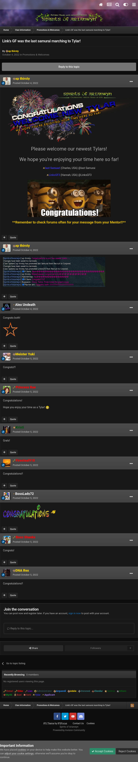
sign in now (74, 613)
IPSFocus (62, 723)
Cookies (91, 723)
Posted (25, 83)
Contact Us (78, 723)
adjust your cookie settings (19, 753)
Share (33, 648)
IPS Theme (48, 723)
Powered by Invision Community (69, 730)
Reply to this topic (69, 66)
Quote (13, 237)
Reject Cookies (127, 751)
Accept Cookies (102, 751)
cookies (22, 749)
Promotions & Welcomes (35, 54)
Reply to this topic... (20, 628)
